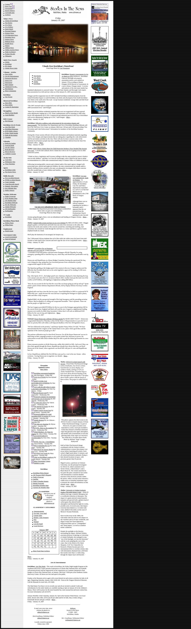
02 (41, 535)
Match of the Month (11, 113)
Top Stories (8, 23)
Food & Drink (9, 145)
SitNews (73, 608)
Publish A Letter (39, 463)
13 (55, 538)
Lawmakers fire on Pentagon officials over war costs (40, 249)
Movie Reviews (10, 152)
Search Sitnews (10, 10)
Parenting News (10, 37)
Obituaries (8, 56)
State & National (10, 239)
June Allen (8, 103)
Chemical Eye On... (11, 87)
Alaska (7, 62)
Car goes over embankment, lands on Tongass (80, 178)
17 (44, 541)
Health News (9, 43)
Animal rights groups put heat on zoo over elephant (49, 223)
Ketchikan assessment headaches (44, 373)
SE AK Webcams (10, 205)
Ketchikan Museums (11, 129)
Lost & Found (38, 524)
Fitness (7, 46)
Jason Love (8, 80)
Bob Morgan (9, 121)
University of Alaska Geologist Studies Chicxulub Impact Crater (73, 491)
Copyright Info (9, 13)
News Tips (8, 6)
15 (37, 541)
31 (34, 535)
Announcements (39, 511)
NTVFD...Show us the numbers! (44, 428)
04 (48, 535)
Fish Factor (8, 82)
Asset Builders (9, 115)
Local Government (11, 237)
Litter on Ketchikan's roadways (44, 457)
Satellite (35, 479)
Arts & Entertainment (12, 76)
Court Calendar (10, 182)
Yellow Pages (9, 223)
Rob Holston (9, 89)
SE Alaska (8, 66)
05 (51, 535)
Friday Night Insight (11, 133)
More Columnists (10, 91)
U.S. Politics (9, 27)
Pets (35, 520)
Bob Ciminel (9, 84)
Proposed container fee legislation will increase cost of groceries (43, 398)
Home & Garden (10, 143)
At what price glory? (40, 403)
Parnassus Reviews (11, 78)
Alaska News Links (11, 68)
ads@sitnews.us (49, 503)
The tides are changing (41, 424)
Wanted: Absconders (11, 186)
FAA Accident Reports (12, 178)
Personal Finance (10, 31)
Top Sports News (10, 172)
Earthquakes (9, 211)
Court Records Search (12, 184)
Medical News (9, 41)
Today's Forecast (10, 196)
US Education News (11, 35)
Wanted (36, 522)
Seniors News (9, 39)
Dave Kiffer (9, 74)
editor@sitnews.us (43, 612)
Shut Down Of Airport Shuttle (43, 449)
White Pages (9, 225)
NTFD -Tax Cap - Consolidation (44, 442)
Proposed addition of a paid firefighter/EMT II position (41, 415)
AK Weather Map (10, 200)
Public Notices (9, 190)
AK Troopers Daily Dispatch (42, 475)
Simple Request (39, 420)
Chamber (8, 137)
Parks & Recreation (11, 135)
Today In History (10, 52)
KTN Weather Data (11, 198)
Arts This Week (10, 127)
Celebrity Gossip (10, 154)
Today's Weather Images (40, 481)
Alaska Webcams (10, 207)
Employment (9, 231)
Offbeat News (9, 48)
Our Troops (8, 97)
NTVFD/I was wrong (41, 453)
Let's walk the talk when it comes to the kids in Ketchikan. (43, 388)
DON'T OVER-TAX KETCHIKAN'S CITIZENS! (40, 382)
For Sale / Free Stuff (40, 513)
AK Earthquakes (10, 209)
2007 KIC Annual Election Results (99, 49)
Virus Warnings (10, 164)
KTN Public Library (11, 131)
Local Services (38, 526)
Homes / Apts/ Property (41, 517)
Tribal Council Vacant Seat (42, 410)
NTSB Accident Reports (12, 180)
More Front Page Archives (41, 551)
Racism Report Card (40, 393)
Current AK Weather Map (41, 487)
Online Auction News (12, 50)
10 (44, 538)
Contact (7, 4)
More (68, 117)
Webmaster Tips (10, 162)
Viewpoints (8, 8)
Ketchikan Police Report (41, 473)
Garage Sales (38, 515)
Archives (8, 15)
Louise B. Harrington (12, 107)
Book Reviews (9, 149)
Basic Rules (44, 369)
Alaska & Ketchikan (11, 21)
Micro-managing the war (42, 446)
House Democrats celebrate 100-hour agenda (48, 319)
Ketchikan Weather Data (40, 485)
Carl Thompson (65, 68)
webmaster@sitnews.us (72, 620)
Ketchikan (8, 64)
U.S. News (8, 25)
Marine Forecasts (38, 483)
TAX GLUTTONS (40, 377)
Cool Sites (8, 160)
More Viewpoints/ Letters (42, 461)
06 (55, 535)
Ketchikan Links (10, 170)
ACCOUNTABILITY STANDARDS (39, 437)
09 (41, 538)
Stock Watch (9, 29)
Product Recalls (10, 54)
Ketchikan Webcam (11, 202)
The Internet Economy (41, 406)
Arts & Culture (9, 147)
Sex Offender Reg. (11, 188)
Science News (9, 33)
